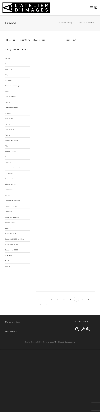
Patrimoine (9, 190)
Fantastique (9, 129)
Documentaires (10, 97)
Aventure (8, 69)
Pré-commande (11, 206)
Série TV (8, 228)
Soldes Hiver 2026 (11, 250)
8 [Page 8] (88, 299)
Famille (7, 124)
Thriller (7, 261)
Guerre (7, 157)
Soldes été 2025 (10, 233)
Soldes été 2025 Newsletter (14, 239)
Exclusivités (9, 119)
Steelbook (8, 255)
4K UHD (8, 58)
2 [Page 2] (51, 299)
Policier (7, 195)
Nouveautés (9, 179)
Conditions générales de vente (65, 342)
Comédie (8, 80)
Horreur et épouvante (13, 168)
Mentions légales (48, 342)
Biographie (9, 75)
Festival (7, 135)
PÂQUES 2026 (10, 184)
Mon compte (11, 332)
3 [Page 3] (57, 299)
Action (7, 64)
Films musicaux (10, 151)
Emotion (8, 113)
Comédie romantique (12, 86)
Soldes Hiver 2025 (11, 244)
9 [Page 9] (40, 304)
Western (8, 266)
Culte (7, 91)
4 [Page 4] (63, 299)
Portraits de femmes (12, 201)
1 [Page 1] (45, 299)
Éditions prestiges (11, 108)
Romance (8, 212)
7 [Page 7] (82, 299)
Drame (7, 102)
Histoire (7, 162)
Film (6, 146)
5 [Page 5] (70, 299)
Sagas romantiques (12, 217)
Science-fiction (10, 222)
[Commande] (80, 40)
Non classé (8, 173)
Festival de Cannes (11, 140)
